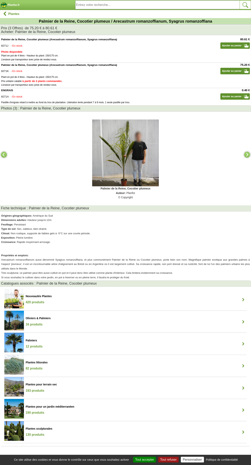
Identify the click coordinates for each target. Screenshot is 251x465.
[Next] (247, 155)
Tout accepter (144, 459)
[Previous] (4, 155)
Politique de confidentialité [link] (222, 459)
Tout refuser (168, 459)
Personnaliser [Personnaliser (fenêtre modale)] (192, 459)
